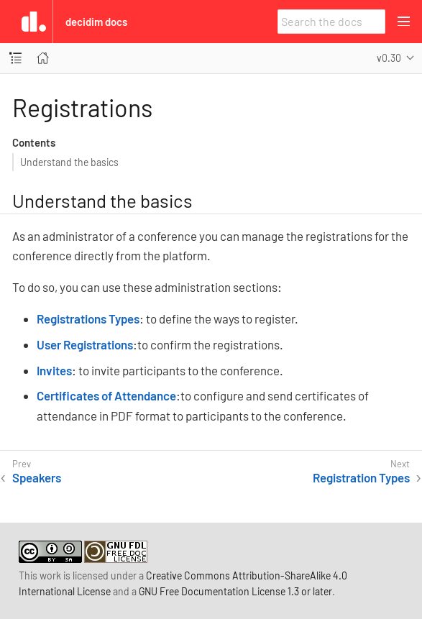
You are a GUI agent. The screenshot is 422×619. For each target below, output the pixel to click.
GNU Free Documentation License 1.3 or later (235, 591)
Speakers (36, 477)
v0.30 (389, 58)
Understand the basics (69, 162)
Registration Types (361, 477)
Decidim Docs (96, 21)
